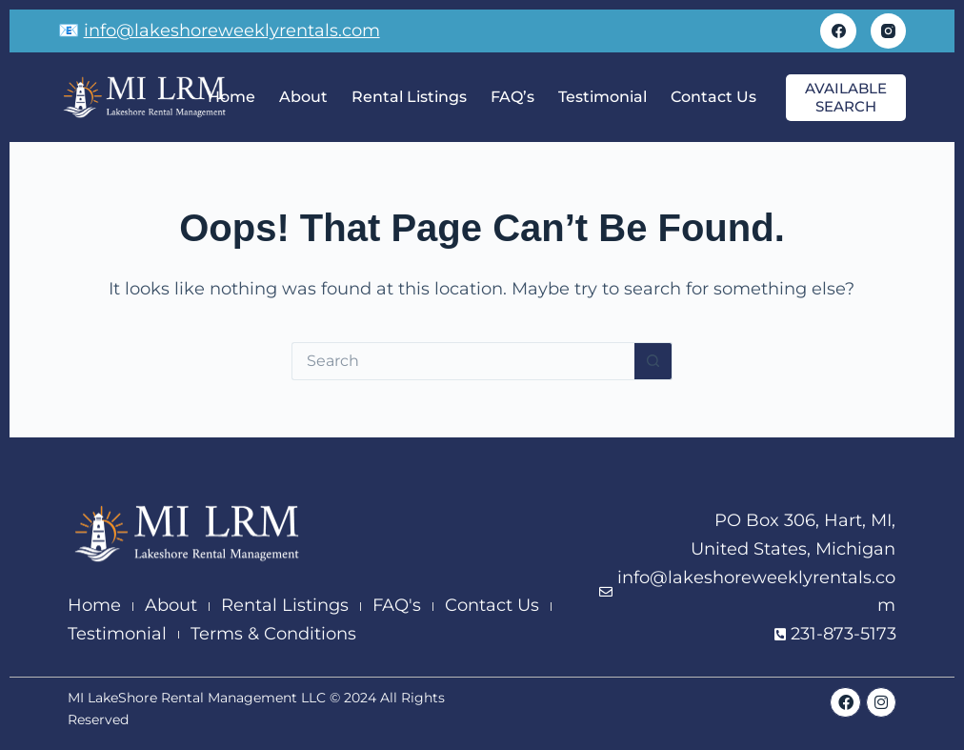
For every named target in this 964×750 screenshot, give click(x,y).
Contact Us (713, 97)
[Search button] (653, 361)
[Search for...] (462, 361)
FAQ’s (512, 97)
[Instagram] (889, 31)
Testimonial (602, 97)
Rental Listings (409, 97)
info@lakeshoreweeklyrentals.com (232, 30)
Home (231, 97)
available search (846, 97)
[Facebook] (838, 31)
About (303, 97)
